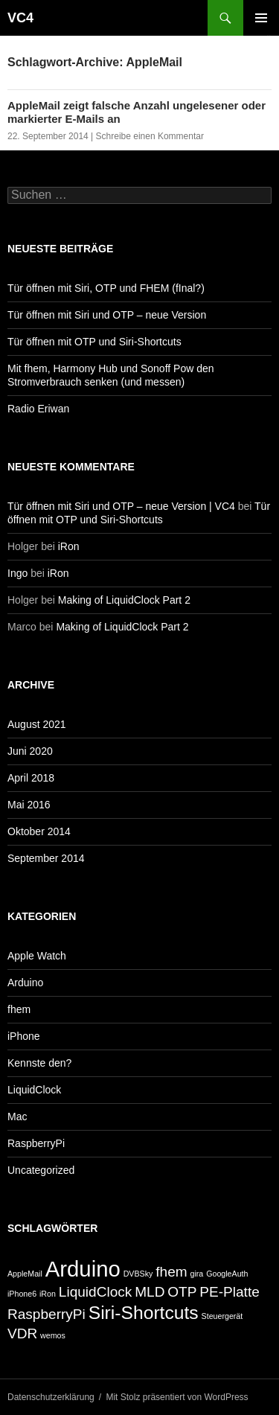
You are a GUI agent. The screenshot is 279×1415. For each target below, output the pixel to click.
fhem (19, 1009)
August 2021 (36, 724)
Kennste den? (39, 1063)
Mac (17, 1116)
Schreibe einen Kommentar (150, 136)
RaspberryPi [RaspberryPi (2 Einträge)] (46, 1314)
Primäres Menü (261, 18)
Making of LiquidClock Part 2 (124, 600)
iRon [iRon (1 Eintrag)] (47, 1293)
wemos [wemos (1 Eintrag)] (52, 1335)
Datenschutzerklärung (50, 1397)
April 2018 (30, 778)
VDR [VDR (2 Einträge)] (22, 1333)
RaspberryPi (36, 1143)
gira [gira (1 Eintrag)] (197, 1273)
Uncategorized (40, 1170)
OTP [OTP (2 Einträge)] (181, 1292)
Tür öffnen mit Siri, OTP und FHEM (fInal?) (106, 288)
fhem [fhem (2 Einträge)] (171, 1272)
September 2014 (46, 858)
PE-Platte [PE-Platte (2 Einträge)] (229, 1292)
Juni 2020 (30, 751)
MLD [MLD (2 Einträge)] (149, 1292)
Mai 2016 (29, 805)
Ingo (17, 573)
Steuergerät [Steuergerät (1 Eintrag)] (222, 1316)
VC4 (20, 17)
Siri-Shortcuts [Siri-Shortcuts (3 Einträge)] (144, 1313)
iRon (69, 546)
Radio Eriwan (38, 409)
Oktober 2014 (39, 831)
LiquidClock (34, 1090)
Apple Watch (36, 956)
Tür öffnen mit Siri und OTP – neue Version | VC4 (121, 506)
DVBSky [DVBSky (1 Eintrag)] (138, 1273)
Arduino (25, 982)
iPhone (23, 1036)
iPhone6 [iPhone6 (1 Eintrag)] (21, 1293)
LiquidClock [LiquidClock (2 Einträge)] (95, 1292)
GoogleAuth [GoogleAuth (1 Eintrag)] (227, 1273)
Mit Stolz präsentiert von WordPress (177, 1397)
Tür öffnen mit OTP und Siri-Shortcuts (94, 342)
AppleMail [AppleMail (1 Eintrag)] (24, 1273)
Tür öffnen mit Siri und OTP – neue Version (106, 315)
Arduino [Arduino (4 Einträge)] (83, 1268)
